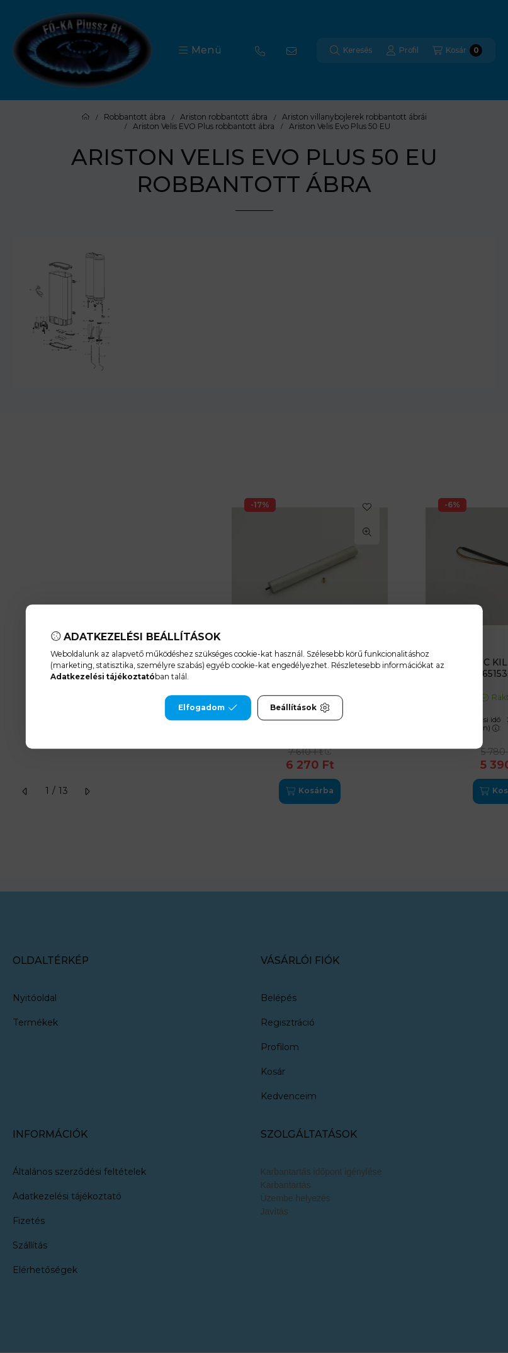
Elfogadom (207, 708)
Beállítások (299, 708)
